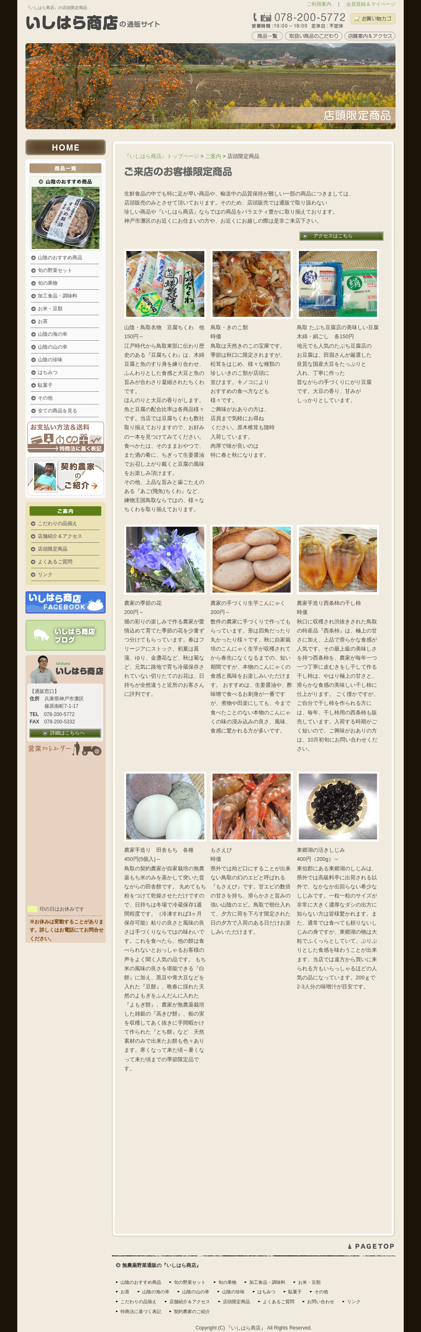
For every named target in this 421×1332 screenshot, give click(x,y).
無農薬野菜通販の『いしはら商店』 (161, 1265)
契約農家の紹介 (65, 477)
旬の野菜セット (55, 270)
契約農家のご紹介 (192, 1311)
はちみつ (48, 372)
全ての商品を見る (57, 411)
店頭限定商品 (52, 549)
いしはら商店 (68, 147)
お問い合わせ (320, 1301)
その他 (45, 398)
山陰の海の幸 (52, 334)
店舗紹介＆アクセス (60, 536)
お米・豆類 (50, 308)
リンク (45, 574)
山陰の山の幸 (52, 347)
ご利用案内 (319, 4)
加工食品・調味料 (57, 296)
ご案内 (68, 509)
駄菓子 (45, 385)
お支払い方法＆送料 (65, 439)
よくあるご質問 (55, 562)
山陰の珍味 (50, 360)
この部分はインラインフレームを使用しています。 (65, 807)
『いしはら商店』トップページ (161, 156)
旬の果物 (48, 283)
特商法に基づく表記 (140, 1311)
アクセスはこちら (333, 236)
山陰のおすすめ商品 (60, 257)
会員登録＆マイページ (371, 4)
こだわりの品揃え (57, 523)
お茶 (43, 321)
